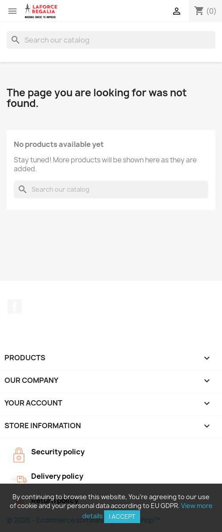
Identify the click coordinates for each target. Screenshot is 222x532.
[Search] (111, 40)
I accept (122, 516)
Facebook (15, 306)
